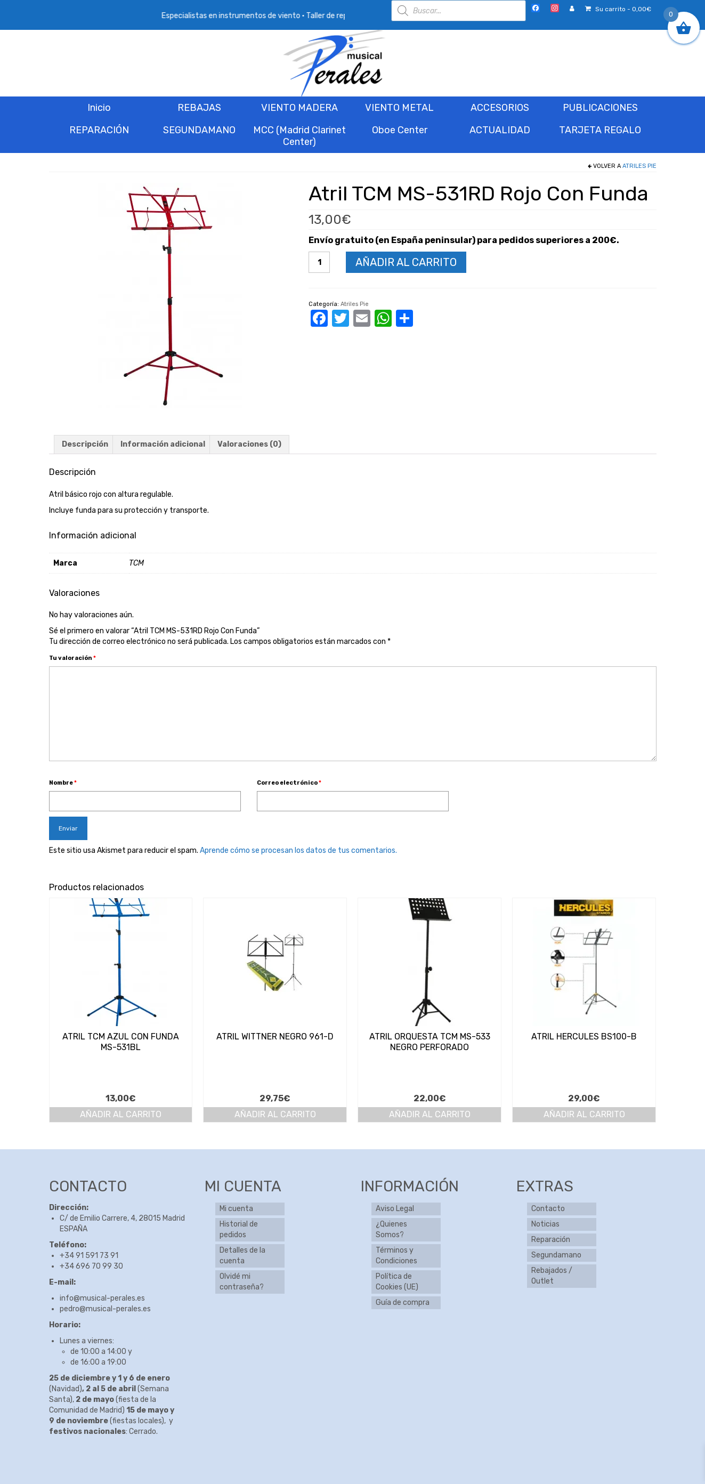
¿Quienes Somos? (391, 1229)
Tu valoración (72, 658)
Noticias (545, 1224)
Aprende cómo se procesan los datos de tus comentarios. (298, 850)
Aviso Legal (395, 1208)
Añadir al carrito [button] (120, 1114)
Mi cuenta (236, 1208)
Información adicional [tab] (162, 444)
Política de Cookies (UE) (397, 1282)
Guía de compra (403, 1302)
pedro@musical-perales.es (105, 1308)
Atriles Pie (639, 166)
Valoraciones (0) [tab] (249, 444)
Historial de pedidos (239, 1229)
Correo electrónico (289, 782)
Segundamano (556, 1255)
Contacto (548, 1208)
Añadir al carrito (406, 262)
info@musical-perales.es (102, 1298)
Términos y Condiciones (396, 1255)
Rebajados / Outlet (551, 1276)
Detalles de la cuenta (242, 1255)
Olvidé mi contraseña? (242, 1282)
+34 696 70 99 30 (91, 1266)
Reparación (550, 1239)
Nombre (63, 782)
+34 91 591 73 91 (89, 1255)
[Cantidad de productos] (319, 262)
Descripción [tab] (85, 444)
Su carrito (618, 9)
